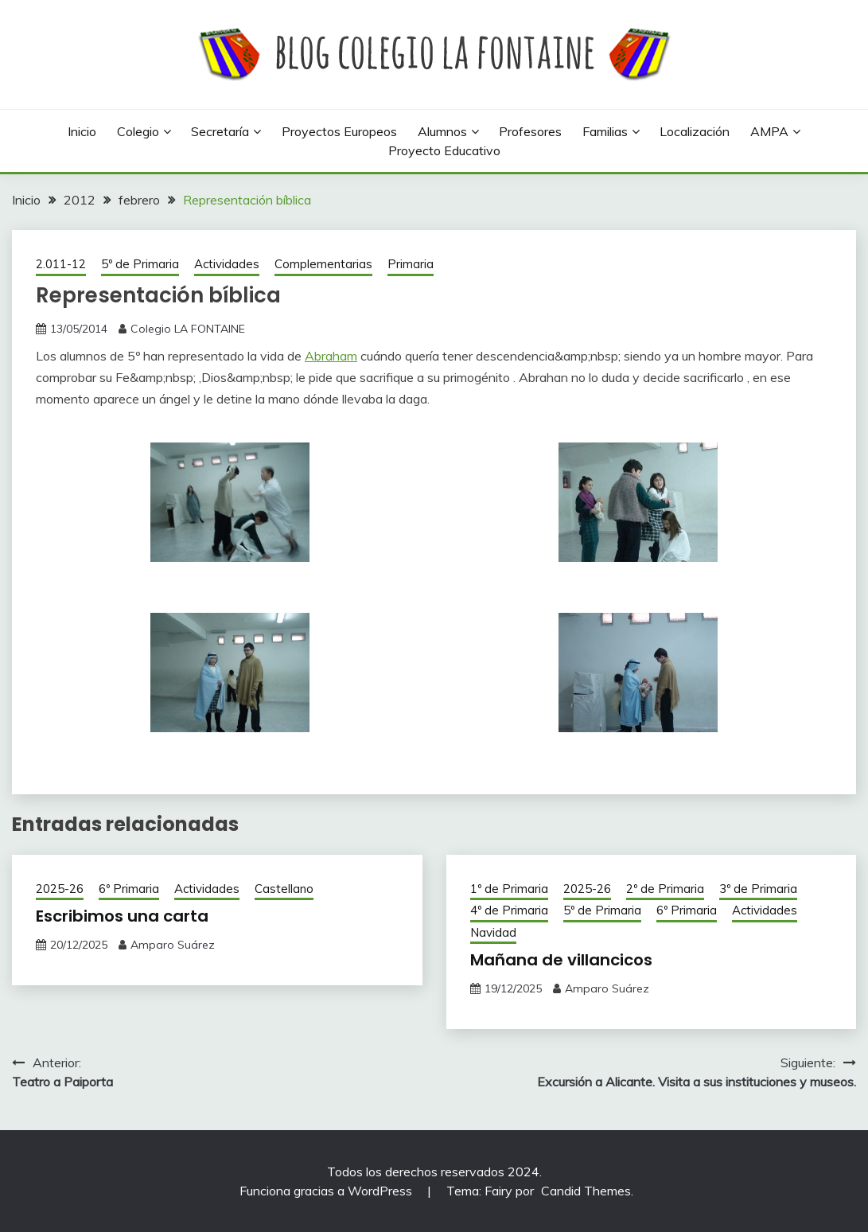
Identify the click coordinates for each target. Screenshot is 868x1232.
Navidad (493, 932)
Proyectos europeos (339, 131)
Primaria (410, 263)
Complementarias (323, 263)
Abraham (331, 356)
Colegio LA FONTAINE (187, 329)
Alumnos (442, 131)
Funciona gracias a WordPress (327, 1191)
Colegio (138, 131)
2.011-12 (61, 263)
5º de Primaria (140, 263)
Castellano (284, 888)
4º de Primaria (509, 910)
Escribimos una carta (122, 916)
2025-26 (60, 888)
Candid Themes (586, 1191)
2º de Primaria (665, 888)
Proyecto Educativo (444, 150)
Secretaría (220, 131)
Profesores (530, 131)
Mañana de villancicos (561, 960)
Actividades (226, 263)
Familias (605, 131)
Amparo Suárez (172, 945)
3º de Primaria (758, 888)
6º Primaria (129, 888)
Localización (695, 131)
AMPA (769, 131)
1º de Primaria (509, 888)
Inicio (82, 131)
